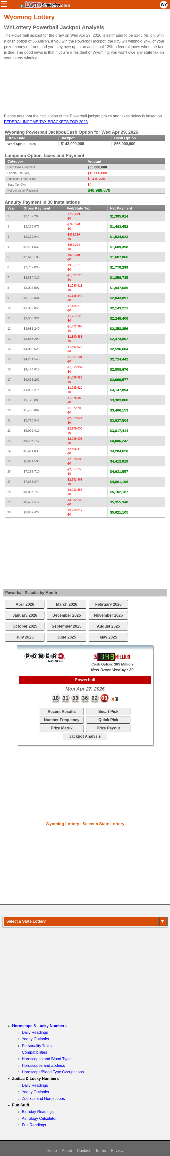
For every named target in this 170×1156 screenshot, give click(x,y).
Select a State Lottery (103, 824)
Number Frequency (61, 720)
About (67, 1150)
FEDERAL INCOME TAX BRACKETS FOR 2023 (46, 122)
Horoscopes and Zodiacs (43, 1065)
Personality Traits (37, 1046)
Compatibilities (34, 1052)
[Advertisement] (82, 85)
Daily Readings (35, 1032)
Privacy (117, 1150)
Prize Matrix (62, 728)
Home (51, 1150)
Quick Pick (108, 720)
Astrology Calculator (39, 1118)
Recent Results (62, 711)
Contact (83, 1150)
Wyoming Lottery (62, 824)
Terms (100, 1150)
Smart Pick (108, 711)
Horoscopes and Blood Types (47, 1059)
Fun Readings (34, 1125)
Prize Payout (108, 728)
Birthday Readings (38, 1112)
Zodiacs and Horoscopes (43, 1098)
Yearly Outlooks (35, 1039)
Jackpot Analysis (85, 736)
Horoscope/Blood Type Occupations (53, 1072)
